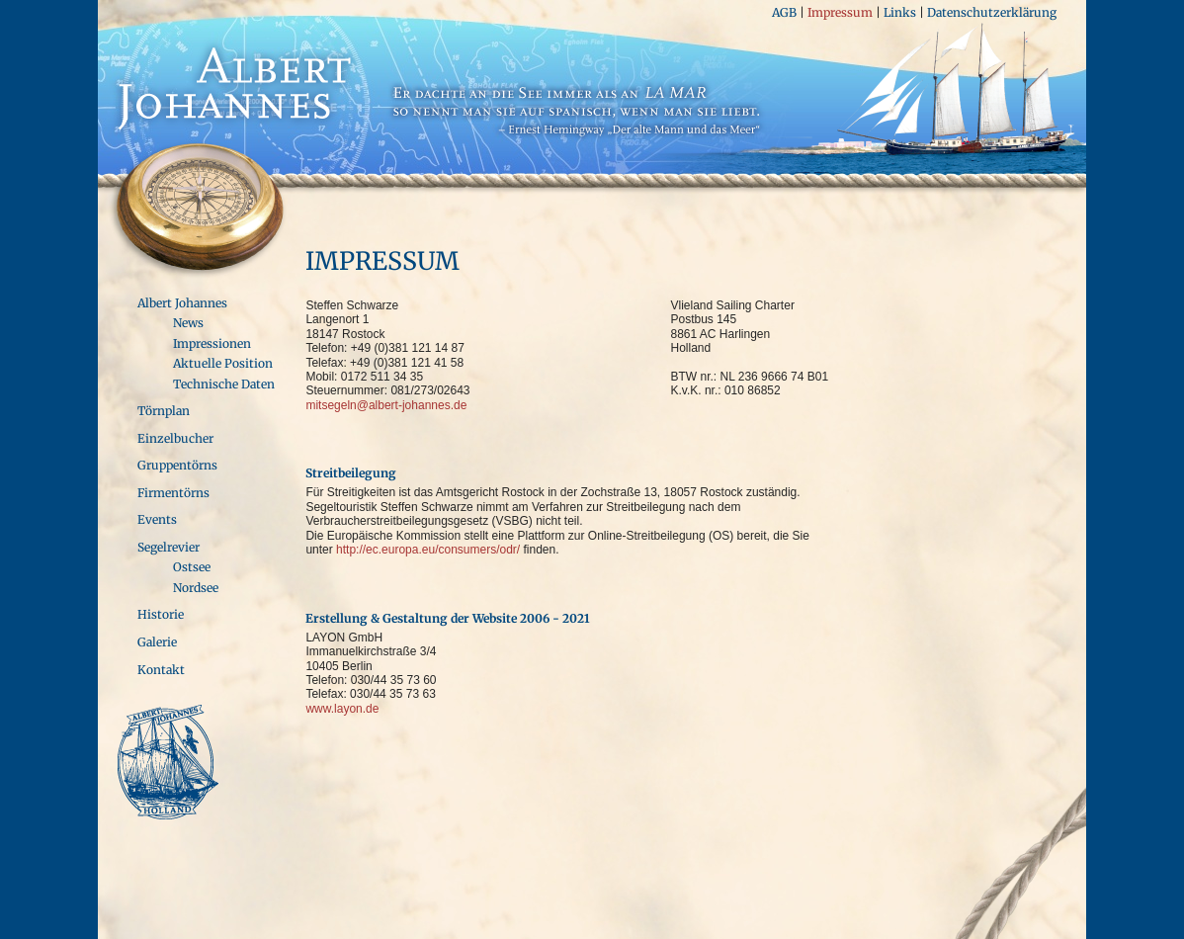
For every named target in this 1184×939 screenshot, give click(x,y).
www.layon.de (342, 709)
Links (900, 12)
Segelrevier (168, 547)
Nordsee (195, 587)
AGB (784, 12)
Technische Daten (224, 384)
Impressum (840, 12)
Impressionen (212, 343)
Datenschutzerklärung (992, 12)
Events (157, 519)
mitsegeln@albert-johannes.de (385, 405)
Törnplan (163, 410)
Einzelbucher (175, 438)
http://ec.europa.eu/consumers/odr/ (428, 549)
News (188, 322)
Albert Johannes (182, 303)
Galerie (157, 642)
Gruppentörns (177, 465)
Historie (160, 614)
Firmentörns (173, 492)
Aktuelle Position (223, 363)
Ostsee (192, 566)
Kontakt (161, 669)
